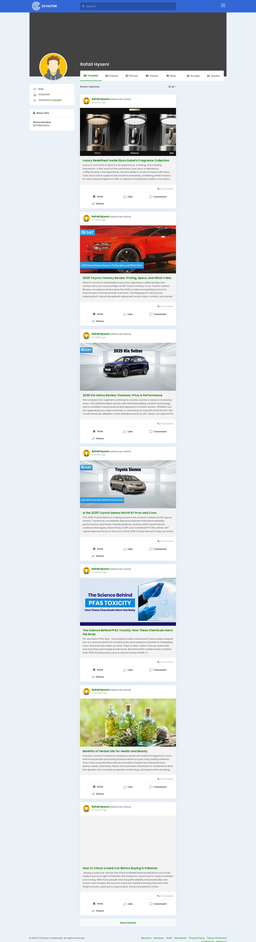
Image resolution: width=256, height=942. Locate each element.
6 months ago (99, 102)
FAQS (169, 930)
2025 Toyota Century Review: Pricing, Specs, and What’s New (127, 277)
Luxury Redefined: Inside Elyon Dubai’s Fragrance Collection (126, 160)
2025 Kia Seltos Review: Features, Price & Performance (122, 393)
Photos (136, 75)
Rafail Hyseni (94, 64)
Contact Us (207, 934)
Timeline (92, 75)
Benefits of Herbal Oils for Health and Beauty (115, 746)
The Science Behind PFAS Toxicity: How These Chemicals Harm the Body (128, 628)
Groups (196, 75)
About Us (146, 930)
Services (159, 930)
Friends (114, 75)
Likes (177, 75)
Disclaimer (180, 930)
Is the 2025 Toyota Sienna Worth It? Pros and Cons (119, 510)
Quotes (218, 75)
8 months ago (99, 335)
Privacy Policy (197, 930)
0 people (56, 100)
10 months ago (99, 567)
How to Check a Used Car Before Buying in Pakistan (120, 862)
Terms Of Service (217, 930)
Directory (221, 934)
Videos (157, 75)
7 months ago (99, 218)
